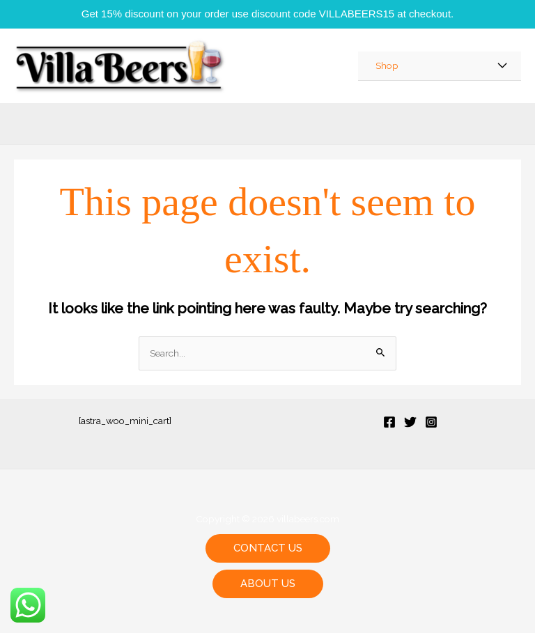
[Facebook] (389, 422)
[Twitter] (410, 422)
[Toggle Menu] (502, 66)
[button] (268, 548)
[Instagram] (431, 422)
